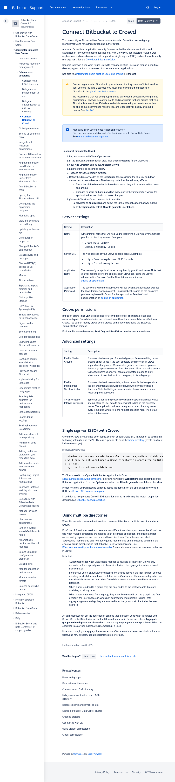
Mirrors (22, 275)
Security (136, 772)
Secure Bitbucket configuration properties (28, 555)
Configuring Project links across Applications (29, 478)
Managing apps (27, 215)
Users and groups (28, 58)
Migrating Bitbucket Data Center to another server (29, 166)
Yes (86, 656)
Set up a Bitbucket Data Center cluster (82, 710)
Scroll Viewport (95, 754)
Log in (157, 7)
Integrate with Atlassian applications (26, 145)
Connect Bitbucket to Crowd (28, 120)
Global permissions (29, 128)
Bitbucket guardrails (29, 412)
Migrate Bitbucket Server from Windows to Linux (28, 178)
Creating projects (71, 716)
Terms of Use (121, 772)
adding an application (92, 280)
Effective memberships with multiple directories (87, 547)
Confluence (78, 754)
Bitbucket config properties (91, 500)
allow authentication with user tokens (82, 478)
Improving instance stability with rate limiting (29, 490)
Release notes (22, 613)
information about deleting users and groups (99, 74)
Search (148, 7)
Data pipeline (25, 563)
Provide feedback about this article (118, 656)
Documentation (58, 7)
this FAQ (90, 110)
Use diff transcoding (29, 336)
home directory (136, 440)
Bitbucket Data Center (26, 608)
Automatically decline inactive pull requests (29, 543)
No (93, 656)
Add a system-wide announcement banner (29, 466)
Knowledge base (81, 7)
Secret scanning (27, 331)
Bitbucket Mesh (27, 280)
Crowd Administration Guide (101, 59)
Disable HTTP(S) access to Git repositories (27, 267)
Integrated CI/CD (24, 594)
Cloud (131, 21)
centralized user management (93, 136)
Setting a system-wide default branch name (29, 531)
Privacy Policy (102, 772)
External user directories (75, 683)
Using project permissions (76, 728)
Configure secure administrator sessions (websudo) (29, 362)
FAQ (17, 618)
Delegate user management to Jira (30, 92)
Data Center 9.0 (149, 21)
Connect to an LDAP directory (77, 689)
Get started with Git (72, 722)
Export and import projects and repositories (28, 289)
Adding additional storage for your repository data (28, 454)
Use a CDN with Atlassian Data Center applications (29, 502)
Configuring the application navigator (27, 207)
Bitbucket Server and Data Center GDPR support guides (26, 627)
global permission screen (103, 91)
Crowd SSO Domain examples (88, 491)
